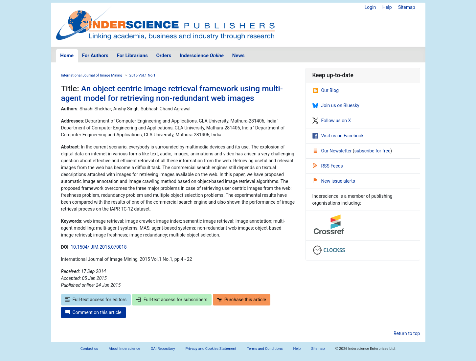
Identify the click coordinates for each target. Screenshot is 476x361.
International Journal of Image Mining (91, 75)
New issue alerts (334, 181)
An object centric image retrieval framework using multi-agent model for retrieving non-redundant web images (172, 93)
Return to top (407, 333)
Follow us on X (331, 120)
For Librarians (132, 55)
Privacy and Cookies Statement (211, 349)
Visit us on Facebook (338, 135)
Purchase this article (241, 299)
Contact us (89, 349)
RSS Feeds (328, 166)
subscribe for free (372, 150)
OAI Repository (163, 349)
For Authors (95, 55)
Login (370, 7)
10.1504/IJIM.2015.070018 (98, 247)
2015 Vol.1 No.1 (142, 75)
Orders (163, 55)
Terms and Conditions (265, 349)
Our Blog (325, 90)
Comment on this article (93, 312)
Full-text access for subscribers (171, 299)
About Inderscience (124, 349)
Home (67, 55)
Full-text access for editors (96, 299)
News (238, 55)
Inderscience (202, 55)
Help (387, 7)
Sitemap (406, 7)
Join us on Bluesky (335, 105)
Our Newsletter (333, 150)
